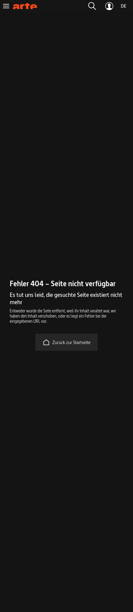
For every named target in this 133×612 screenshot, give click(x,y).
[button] (92, 6)
